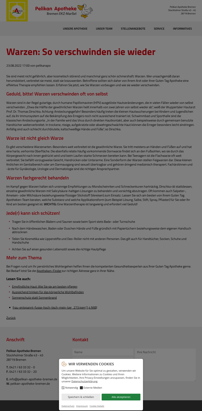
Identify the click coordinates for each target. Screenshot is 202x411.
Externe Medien (92, 387)
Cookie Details (97, 406)
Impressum (82, 406)
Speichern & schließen (81, 397)
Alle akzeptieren (121, 397)
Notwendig (71, 387)
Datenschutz (68, 406)
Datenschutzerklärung (84, 381)
